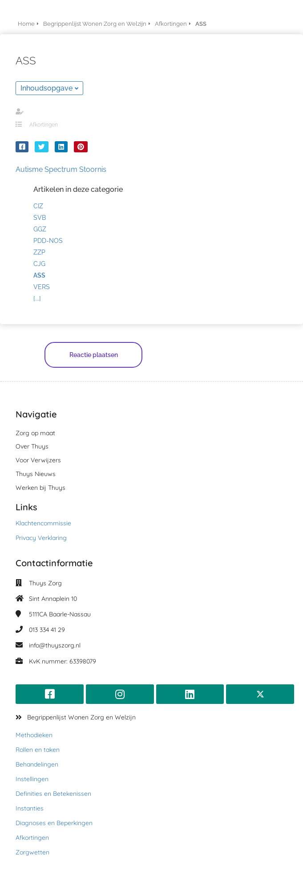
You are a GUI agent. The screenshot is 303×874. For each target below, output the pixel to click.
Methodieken (34, 735)
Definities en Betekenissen (53, 794)
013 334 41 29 (47, 630)
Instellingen (32, 779)
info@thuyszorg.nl (55, 645)
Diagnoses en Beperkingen (54, 823)
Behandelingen (37, 764)
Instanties (30, 808)
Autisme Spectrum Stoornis (61, 169)
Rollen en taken (38, 750)
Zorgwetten (32, 852)
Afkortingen (43, 125)
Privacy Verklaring (41, 538)
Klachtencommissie (43, 523)
